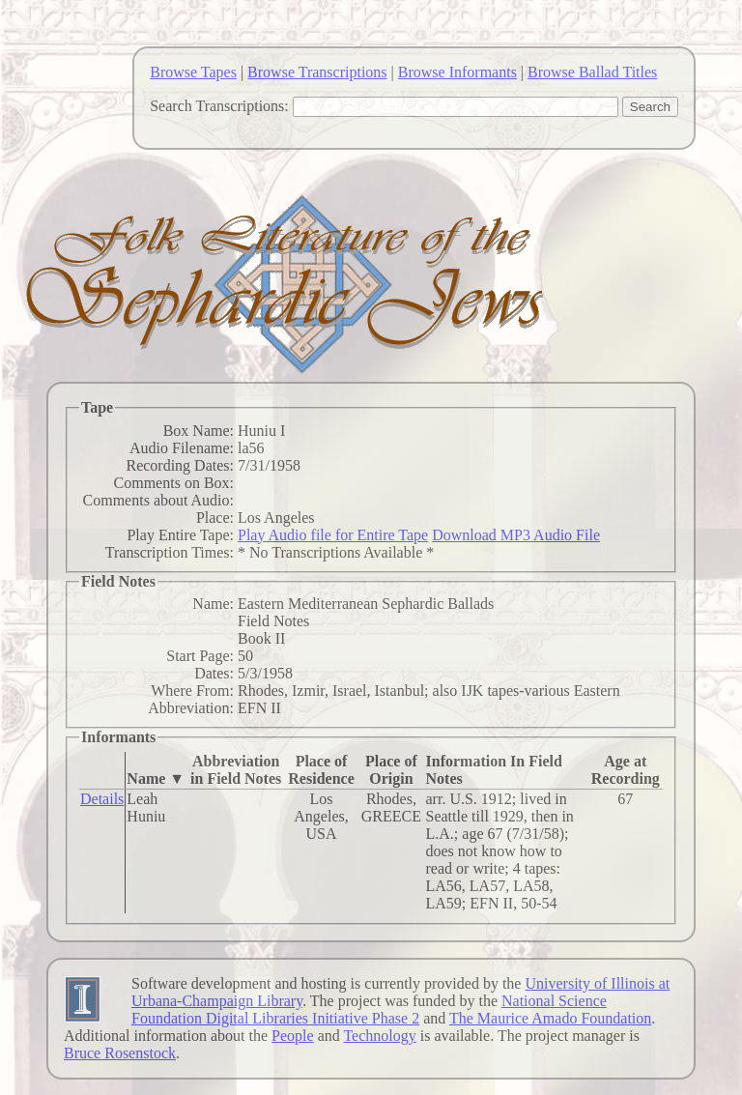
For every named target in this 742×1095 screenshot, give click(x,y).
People (292, 1035)
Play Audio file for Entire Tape (333, 535)
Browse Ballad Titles (592, 72)
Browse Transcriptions (316, 72)
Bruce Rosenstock (120, 1053)
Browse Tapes (193, 72)
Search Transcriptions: (219, 106)
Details (102, 799)
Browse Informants (457, 72)
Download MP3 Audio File (516, 535)
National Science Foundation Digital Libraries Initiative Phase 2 (369, 1009)
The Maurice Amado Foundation (550, 1018)
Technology (379, 1035)
